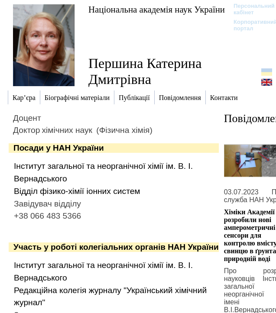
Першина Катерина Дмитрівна (144, 71)
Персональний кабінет (250, 9)
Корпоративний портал (250, 25)
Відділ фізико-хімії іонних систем (77, 191)
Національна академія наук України (156, 9)
